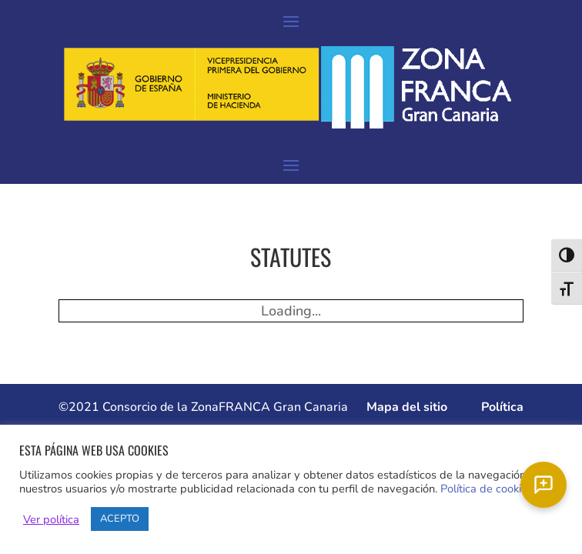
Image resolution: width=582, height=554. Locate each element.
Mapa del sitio (406, 407)
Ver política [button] (51, 519)
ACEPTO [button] (119, 519)
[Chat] (543, 485)
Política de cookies (486, 488)
